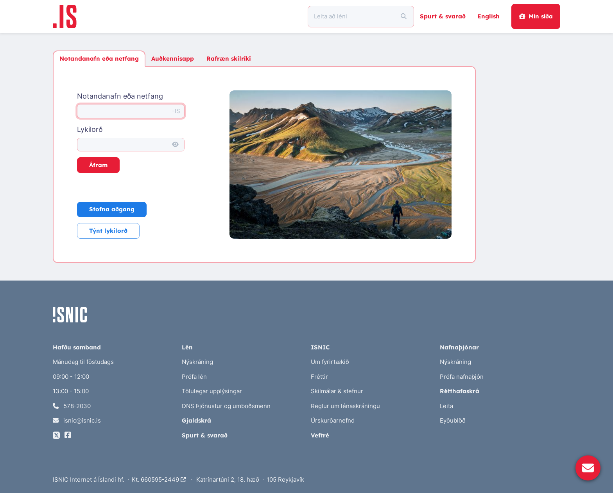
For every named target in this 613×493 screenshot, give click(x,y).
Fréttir (319, 376)
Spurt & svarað (443, 16)
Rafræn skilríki (228, 58)
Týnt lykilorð (108, 230)
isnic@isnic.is (77, 420)
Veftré (320, 435)
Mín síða (535, 16)
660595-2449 (163, 479)
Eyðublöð (453, 420)
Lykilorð (89, 129)
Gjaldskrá (196, 420)
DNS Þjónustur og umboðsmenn (226, 406)
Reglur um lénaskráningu (345, 406)
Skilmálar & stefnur (337, 391)
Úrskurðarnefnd (333, 420)
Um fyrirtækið (330, 361)
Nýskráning (197, 361)
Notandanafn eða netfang (99, 58)
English (488, 16)
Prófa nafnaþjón (462, 376)
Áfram (98, 165)
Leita (446, 406)
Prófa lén (194, 376)
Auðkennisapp (172, 58)
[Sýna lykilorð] (175, 144)
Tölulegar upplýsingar (212, 391)
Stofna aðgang (111, 209)
